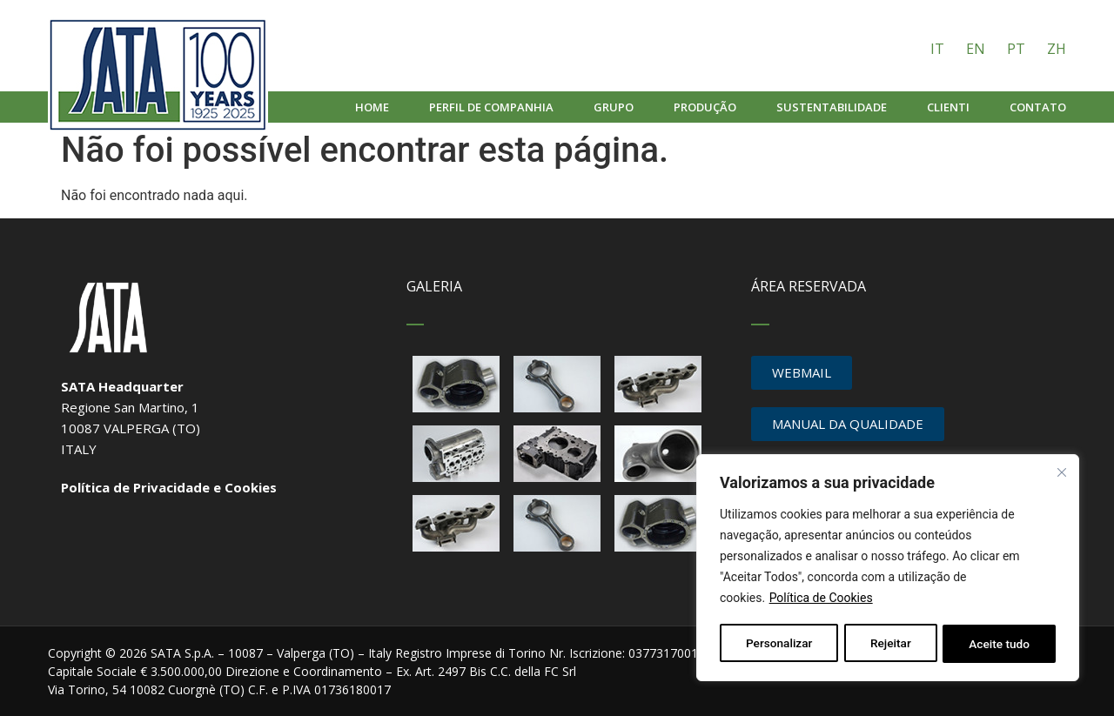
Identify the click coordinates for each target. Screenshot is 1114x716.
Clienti (948, 107)
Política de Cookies (821, 600)
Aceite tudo (1000, 644)
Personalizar (779, 644)
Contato (1038, 107)
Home (372, 107)
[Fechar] (1062, 473)
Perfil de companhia (491, 107)
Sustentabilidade (831, 107)
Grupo (614, 107)
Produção (705, 107)
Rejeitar (890, 644)
